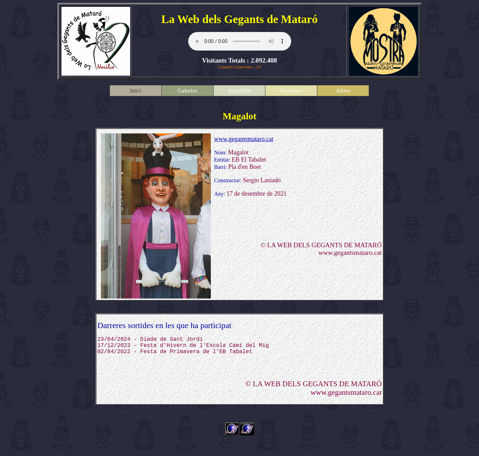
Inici (135, 90)
